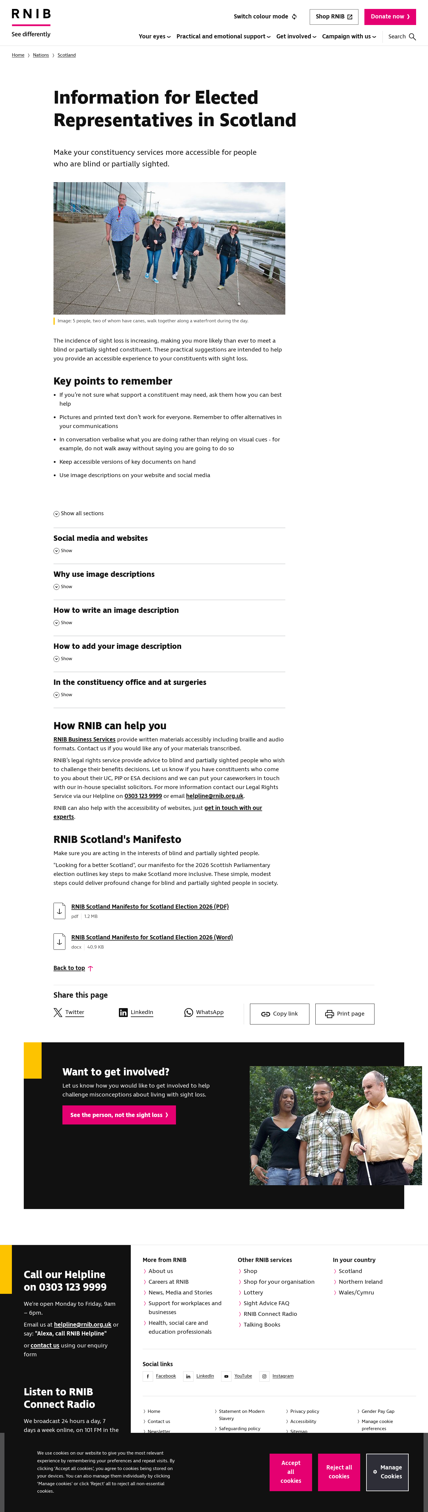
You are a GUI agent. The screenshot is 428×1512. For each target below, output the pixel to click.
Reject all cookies (339, 1472)
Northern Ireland (361, 1282)
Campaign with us (349, 37)
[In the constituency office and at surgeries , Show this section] (169, 690)
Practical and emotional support (223, 37)
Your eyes (155, 37)
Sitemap (298, 1432)
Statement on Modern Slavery (242, 1415)
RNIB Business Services (85, 740)
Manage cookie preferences (377, 1425)
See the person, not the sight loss (119, 1115)
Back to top (69, 968)
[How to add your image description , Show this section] (169, 654)
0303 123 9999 (143, 796)
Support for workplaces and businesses (185, 1307)
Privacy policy (304, 1411)
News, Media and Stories (180, 1293)
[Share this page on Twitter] (83, 1012)
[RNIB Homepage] (31, 27)
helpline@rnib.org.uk (214, 796)
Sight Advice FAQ (266, 1303)
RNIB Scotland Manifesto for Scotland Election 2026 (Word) (152, 938)
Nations (41, 55)
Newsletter (159, 1432)
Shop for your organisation (279, 1282)
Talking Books (262, 1325)
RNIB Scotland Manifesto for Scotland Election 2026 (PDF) (150, 907)
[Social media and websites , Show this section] (169, 546)
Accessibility (303, 1422)
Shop (250, 1271)
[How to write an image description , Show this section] (169, 618)
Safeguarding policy (239, 1429)
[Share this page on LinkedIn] (148, 1012)
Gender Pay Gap (378, 1411)
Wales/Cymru (356, 1293)
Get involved (296, 37)
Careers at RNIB (169, 1282)
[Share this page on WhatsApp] (214, 1012)
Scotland (67, 55)
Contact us (159, 1422)
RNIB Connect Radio (270, 1314)
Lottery (253, 1293)
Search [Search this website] (402, 37)
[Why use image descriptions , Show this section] (169, 582)
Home (18, 55)
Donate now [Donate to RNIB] (390, 17)
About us (161, 1271)
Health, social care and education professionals (180, 1327)
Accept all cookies (291, 1472)
